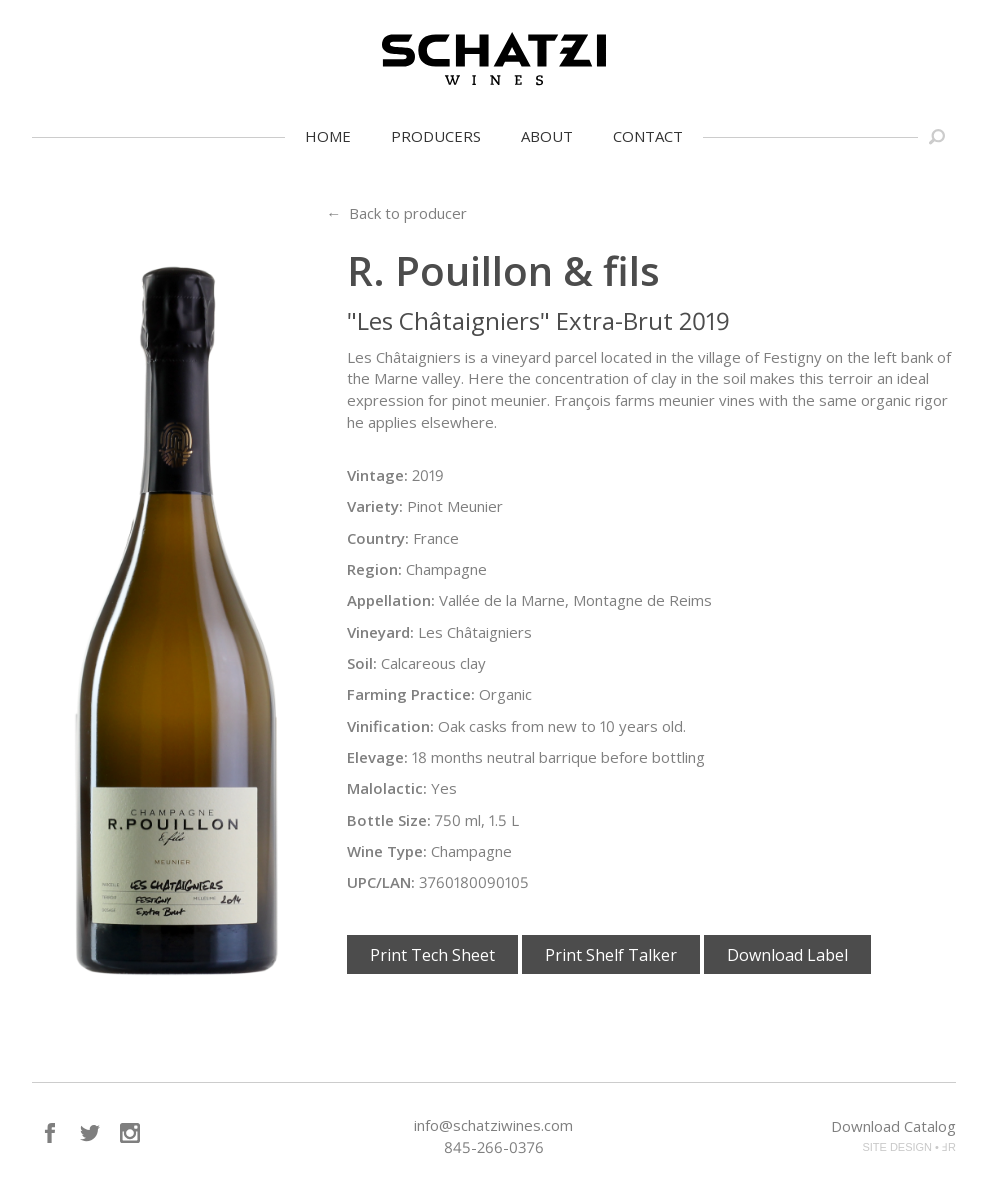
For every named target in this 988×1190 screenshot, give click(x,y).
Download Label (787, 955)
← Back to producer (396, 213)
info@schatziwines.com (493, 1125)
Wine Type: (387, 851)
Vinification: (390, 726)
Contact (648, 136)
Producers (436, 136)
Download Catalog (893, 1126)
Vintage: (377, 475)
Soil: (362, 663)
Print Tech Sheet (432, 955)
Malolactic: (387, 788)
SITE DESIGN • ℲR (909, 1147)
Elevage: (377, 757)
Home (328, 136)
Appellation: (391, 600)
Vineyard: (380, 632)
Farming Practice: (411, 694)
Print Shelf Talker (611, 955)
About (547, 136)
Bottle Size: (389, 820)
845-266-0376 (494, 1147)
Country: (378, 538)
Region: (374, 569)
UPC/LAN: (381, 882)
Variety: (375, 506)
